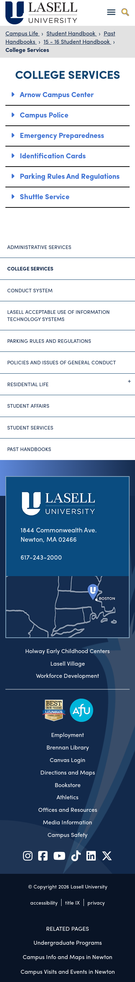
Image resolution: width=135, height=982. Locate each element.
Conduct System (30, 290)
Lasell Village (67, 663)
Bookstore (68, 785)
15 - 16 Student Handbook (77, 41)
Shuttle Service (44, 196)
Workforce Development (67, 676)
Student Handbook (71, 33)
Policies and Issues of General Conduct (61, 362)
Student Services (30, 427)
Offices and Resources (67, 810)
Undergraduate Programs (67, 942)
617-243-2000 (41, 556)
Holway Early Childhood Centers (67, 651)
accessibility (44, 902)
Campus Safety (67, 835)
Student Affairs (28, 405)
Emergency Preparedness (62, 135)
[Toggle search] (125, 12)
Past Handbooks (29, 448)
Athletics (67, 797)
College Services (27, 49)
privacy (96, 902)
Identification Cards (53, 155)
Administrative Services (39, 246)
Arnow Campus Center (57, 94)
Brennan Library (67, 747)
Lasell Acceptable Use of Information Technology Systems (58, 315)
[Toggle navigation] (111, 12)
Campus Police (44, 114)
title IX (72, 902)
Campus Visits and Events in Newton (68, 971)
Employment (67, 735)
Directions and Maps (67, 772)
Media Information (67, 822)
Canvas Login (67, 760)
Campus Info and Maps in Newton (67, 957)
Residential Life (71, 381)
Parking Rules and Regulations (70, 176)
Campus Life (22, 33)
